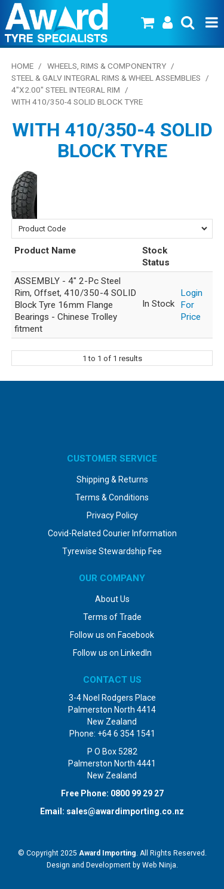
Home (22, 66)
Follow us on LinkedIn (112, 653)
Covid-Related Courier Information (112, 533)
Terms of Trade (112, 617)
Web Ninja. (160, 865)
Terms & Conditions (112, 497)
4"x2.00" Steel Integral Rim (65, 89)
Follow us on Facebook (112, 635)
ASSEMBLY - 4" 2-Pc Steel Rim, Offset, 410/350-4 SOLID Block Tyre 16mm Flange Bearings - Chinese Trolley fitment (75, 305)
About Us (112, 599)
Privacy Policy (112, 515)
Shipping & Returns (112, 479)
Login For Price (191, 305)
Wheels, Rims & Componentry (106, 66)
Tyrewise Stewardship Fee (112, 551)
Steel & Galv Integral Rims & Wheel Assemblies (106, 78)
